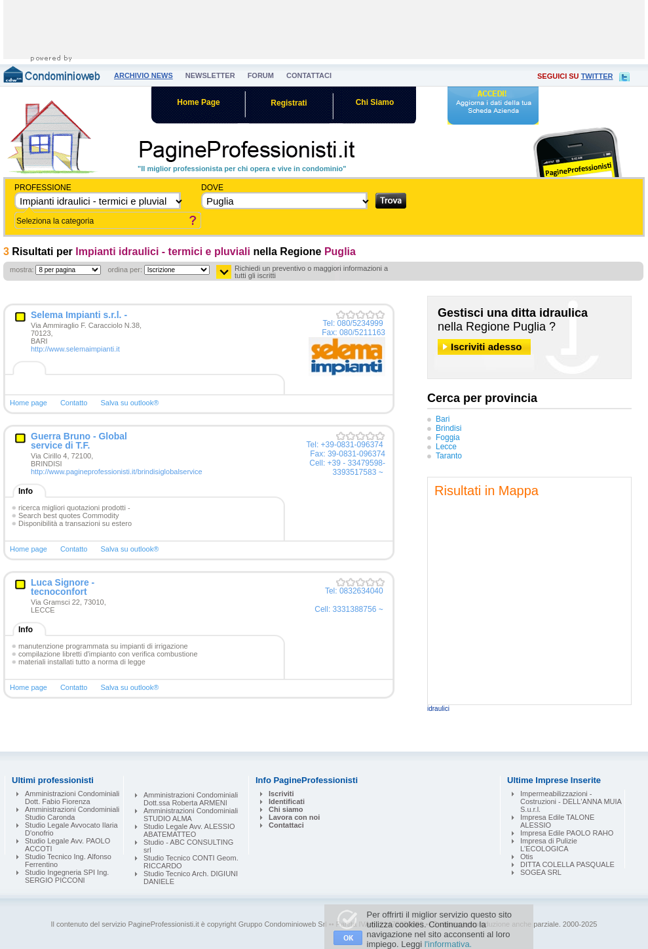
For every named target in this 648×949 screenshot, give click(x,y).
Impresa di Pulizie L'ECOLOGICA (548, 845)
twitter (597, 76)
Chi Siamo (375, 102)
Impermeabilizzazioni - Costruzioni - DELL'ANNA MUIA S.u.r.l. (570, 801)
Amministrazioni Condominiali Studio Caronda (72, 813)
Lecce (446, 446)
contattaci (309, 75)
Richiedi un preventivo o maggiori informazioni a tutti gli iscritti (311, 272)
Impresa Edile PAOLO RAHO (566, 833)
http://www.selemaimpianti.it (75, 349)
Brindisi (448, 428)
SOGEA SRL (541, 872)
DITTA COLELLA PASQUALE (567, 864)
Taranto (449, 455)
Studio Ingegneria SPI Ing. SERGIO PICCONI (67, 876)
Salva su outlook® (129, 403)
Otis (526, 856)
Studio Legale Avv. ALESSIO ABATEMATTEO (189, 830)
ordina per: (124, 269)
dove (212, 187)
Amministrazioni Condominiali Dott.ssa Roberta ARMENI (190, 799)
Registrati (289, 103)
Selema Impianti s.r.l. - (79, 315)
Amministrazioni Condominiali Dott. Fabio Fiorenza (72, 797)
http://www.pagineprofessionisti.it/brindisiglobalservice (116, 471)
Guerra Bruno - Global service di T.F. (79, 441)
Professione (42, 187)
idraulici (438, 708)
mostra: (22, 269)
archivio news (143, 75)
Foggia (448, 437)
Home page (28, 403)
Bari (442, 419)
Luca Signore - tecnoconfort (62, 587)
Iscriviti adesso (486, 346)
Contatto (74, 403)
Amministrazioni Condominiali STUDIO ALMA (190, 814)
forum (261, 75)
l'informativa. (448, 944)
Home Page (198, 102)
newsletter (210, 75)
